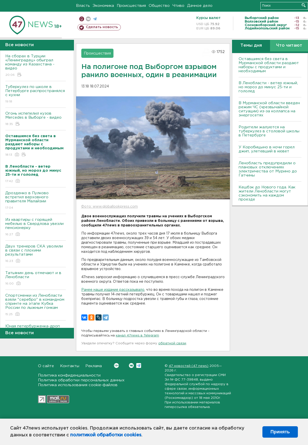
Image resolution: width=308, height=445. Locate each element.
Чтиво (178, 5)
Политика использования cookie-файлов (78, 385)
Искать (303, 5)
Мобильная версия (81, 18)
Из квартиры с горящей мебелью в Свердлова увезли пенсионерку (35, 227)
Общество (159, 5)
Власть (83, 5)
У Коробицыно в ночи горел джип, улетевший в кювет (267, 149)
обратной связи (172, 343)
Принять (280, 431)
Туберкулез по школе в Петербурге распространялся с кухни (35, 94)
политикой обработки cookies (105, 435)
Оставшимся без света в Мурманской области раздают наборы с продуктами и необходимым (269, 65)
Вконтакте (116, 365)
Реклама (93, 366)
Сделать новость (102, 27)
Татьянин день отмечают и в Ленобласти (35, 278)
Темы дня (251, 45)
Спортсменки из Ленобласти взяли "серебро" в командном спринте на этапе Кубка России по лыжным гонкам (35, 305)
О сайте (46, 366)
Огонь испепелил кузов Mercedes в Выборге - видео (35, 119)
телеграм (94, 18)
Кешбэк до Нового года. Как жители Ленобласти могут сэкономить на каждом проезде (267, 193)
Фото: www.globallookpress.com (109, 206)
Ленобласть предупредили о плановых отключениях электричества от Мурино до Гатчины (268, 169)
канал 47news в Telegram (137, 335)
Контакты (69, 366)
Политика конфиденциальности (69, 375)
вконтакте (88, 18)
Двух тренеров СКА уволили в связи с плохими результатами (35, 254)
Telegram (138, 365)
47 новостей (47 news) (188, 366)
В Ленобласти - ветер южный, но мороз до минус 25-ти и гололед (268, 87)
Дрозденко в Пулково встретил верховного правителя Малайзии (35, 200)
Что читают (289, 45)
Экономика (103, 5)
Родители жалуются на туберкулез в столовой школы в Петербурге (269, 131)
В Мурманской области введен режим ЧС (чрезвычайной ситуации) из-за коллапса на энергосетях (269, 109)
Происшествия (131, 5)
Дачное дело (200, 5)
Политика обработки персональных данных (81, 380)
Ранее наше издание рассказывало (112, 289)
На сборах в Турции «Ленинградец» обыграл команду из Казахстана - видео (35, 66)
